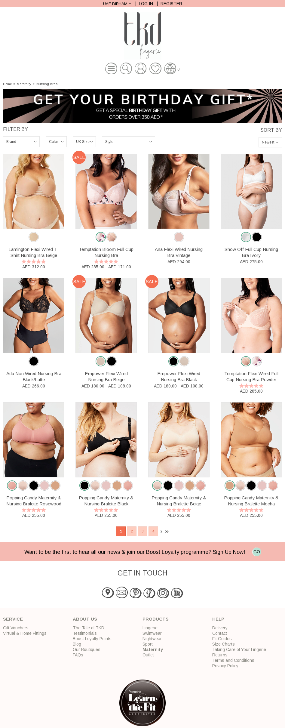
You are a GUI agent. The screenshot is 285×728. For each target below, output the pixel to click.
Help (218, 619)
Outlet (148, 654)
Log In (146, 3)
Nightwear (152, 638)
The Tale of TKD (88, 627)
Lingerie (150, 627)
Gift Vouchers (16, 627)
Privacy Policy (225, 665)
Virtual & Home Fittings (25, 633)
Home (7, 84)
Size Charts (223, 644)
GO (256, 551)
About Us (85, 619)
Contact (219, 633)
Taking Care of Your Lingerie (239, 649)
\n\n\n (128, 141)
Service (13, 619)
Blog (77, 644)
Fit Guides (222, 638)
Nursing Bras (46, 84)
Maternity (24, 84)
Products (155, 619)
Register (171, 3)
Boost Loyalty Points (92, 638)
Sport (147, 644)
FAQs (78, 654)
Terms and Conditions (233, 660)
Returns (220, 654)
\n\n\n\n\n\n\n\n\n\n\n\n (56, 141)
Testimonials (85, 633)
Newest (268, 142)
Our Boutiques (86, 649)
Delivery (220, 627)
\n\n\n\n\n (21, 141)
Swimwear (152, 633)
